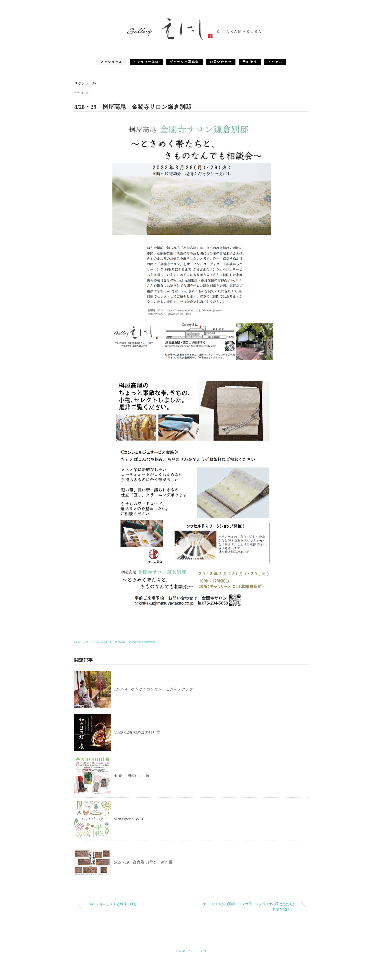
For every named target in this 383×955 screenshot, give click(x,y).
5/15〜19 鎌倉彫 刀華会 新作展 (143, 862)
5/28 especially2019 (129, 819)
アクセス (275, 62)
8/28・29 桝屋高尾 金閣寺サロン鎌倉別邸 (130, 641)
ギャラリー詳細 (146, 62)
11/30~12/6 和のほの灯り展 (137, 732)
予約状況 (250, 62)
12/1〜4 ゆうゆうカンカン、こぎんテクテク (153, 689)
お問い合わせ (221, 62)
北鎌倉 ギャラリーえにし (192, 951)
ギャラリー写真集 (184, 62)
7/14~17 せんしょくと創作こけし (112, 904)
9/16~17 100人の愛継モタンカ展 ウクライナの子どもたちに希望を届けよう (249, 906)
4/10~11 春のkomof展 (132, 776)
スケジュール (112, 62)
